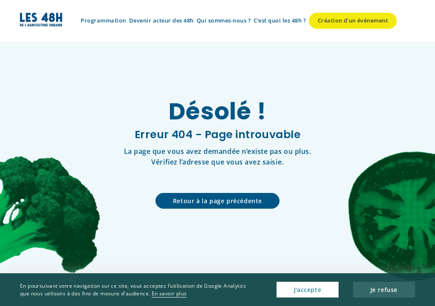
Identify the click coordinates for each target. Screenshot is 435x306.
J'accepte (307, 290)
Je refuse (384, 290)
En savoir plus (169, 293)
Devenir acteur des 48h (161, 20)
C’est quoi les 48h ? (280, 20)
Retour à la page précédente (217, 201)
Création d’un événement (353, 20)
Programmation (103, 20)
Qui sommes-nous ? (224, 20)
